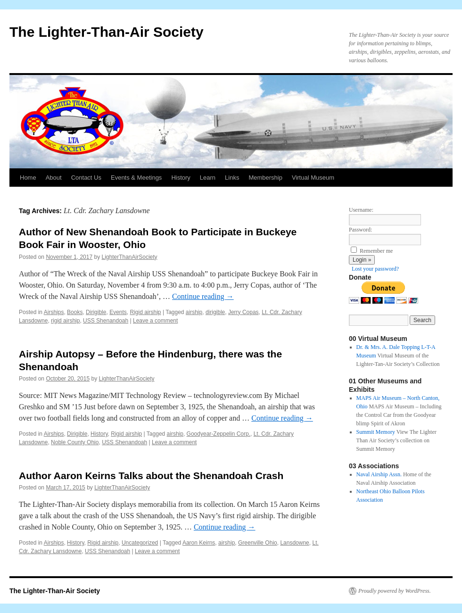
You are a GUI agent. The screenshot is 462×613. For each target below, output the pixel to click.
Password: (360, 229)
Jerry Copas (243, 312)
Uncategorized (140, 542)
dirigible (215, 312)
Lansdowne (294, 542)
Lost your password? (375, 268)
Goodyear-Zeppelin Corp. (218, 434)
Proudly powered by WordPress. (394, 591)
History (180, 177)
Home (28, 177)
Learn (207, 177)
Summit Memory (375, 432)
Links (232, 177)
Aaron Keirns (198, 542)
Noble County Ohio (75, 442)
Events (118, 312)
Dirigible (96, 312)
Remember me (376, 251)
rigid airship (65, 320)
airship (194, 312)
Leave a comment (155, 320)
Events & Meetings (136, 177)
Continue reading (203, 296)
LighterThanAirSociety (129, 257)
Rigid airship (145, 312)
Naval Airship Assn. (379, 474)
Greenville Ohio (257, 542)
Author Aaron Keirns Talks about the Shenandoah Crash (151, 475)
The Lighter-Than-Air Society (106, 32)
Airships (54, 312)
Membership (265, 177)
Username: (361, 210)
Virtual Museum (313, 177)
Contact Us (86, 177)
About (54, 177)
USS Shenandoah (105, 320)
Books (74, 312)
